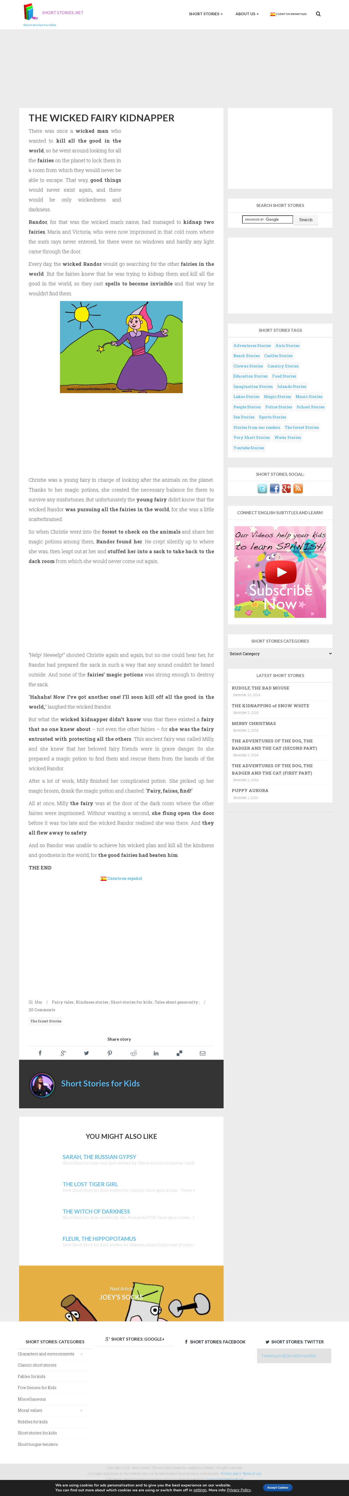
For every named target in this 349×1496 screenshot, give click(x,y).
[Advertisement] (174, 67)
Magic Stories (277, 396)
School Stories (310, 407)
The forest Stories (45, 1021)
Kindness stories (92, 1002)
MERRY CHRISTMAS (254, 723)
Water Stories (287, 437)
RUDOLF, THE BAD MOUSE (260, 688)
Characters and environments (46, 1353)
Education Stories (250, 376)
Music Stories (309, 396)
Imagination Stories (253, 386)
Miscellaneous (32, 1399)
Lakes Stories (246, 396)
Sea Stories (243, 417)
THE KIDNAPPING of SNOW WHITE (270, 705)
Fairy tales (62, 1002)
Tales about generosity (176, 1002)
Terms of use (252, 1473)
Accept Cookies (278, 1487)
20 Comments (42, 1009)
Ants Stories (287, 345)
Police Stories (278, 407)
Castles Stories (278, 355)
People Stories (247, 407)
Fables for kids (32, 1376)
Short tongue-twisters (38, 1444)
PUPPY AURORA (250, 790)
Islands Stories (291, 386)
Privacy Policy (232, 1490)
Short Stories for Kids (100, 1083)
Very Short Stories (251, 437)
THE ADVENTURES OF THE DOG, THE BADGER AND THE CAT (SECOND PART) (274, 744)
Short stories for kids (131, 1002)
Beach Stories (246, 355)
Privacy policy (231, 1473)
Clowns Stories (248, 366)
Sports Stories (272, 417)
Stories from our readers (256, 427)
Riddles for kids (33, 1421)
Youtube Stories (248, 447)
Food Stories (284, 376)
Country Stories (283, 366)
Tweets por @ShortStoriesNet (288, 1355)
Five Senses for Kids (37, 1387)
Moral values (30, 1410)
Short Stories (205, 13)
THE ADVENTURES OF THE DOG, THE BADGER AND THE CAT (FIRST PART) (272, 769)
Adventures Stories (252, 345)
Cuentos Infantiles (288, 14)
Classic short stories (37, 1365)
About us (247, 13)
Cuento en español (124, 878)
